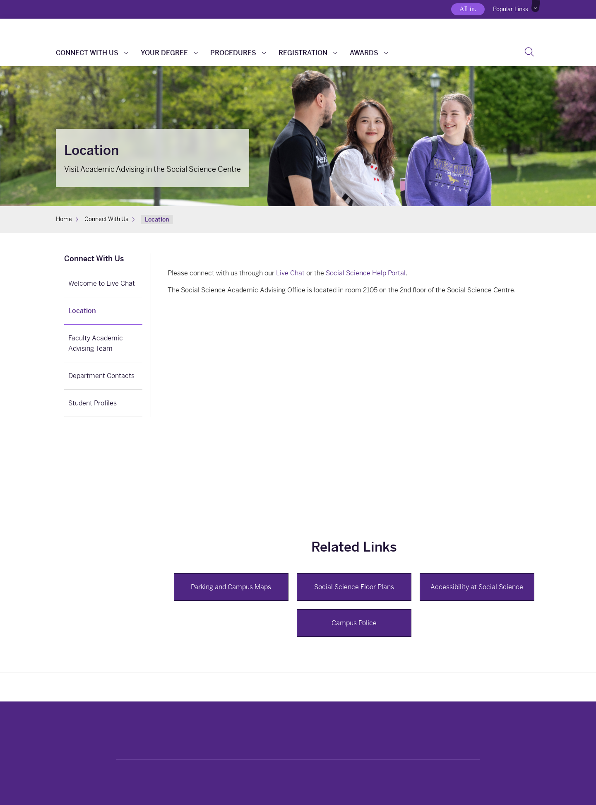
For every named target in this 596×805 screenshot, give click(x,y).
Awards (369, 52)
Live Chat (290, 273)
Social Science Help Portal (366, 273)
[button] (536, 6)
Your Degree (169, 52)
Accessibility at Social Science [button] (476, 587)
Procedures (238, 52)
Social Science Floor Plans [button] (354, 587)
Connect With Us (92, 52)
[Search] (529, 52)
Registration (308, 52)
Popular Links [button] (510, 9)
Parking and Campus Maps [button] (231, 587)
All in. (467, 8)
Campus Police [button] (354, 623)
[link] (103, 259)
